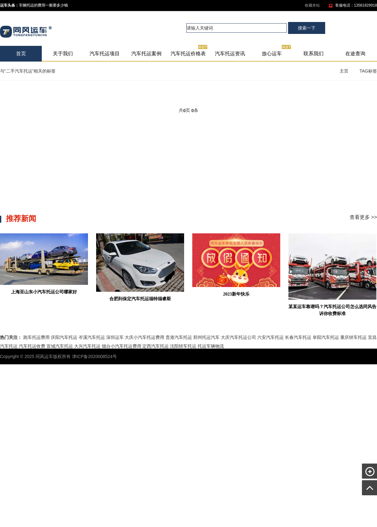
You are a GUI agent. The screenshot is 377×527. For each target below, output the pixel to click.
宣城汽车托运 (59, 346)
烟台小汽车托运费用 (121, 346)
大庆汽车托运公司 (238, 337)
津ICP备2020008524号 (94, 356)
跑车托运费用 (36, 337)
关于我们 (63, 53)
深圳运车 (115, 337)
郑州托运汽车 (206, 337)
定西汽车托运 (155, 346)
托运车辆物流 (211, 346)
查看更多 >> (363, 217)
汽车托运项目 (105, 53)
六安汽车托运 (270, 337)
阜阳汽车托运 (326, 337)
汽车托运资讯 (230, 53)
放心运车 (277, 51)
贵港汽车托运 (179, 337)
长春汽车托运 (298, 337)
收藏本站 (312, 5)
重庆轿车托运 (353, 337)
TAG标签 (368, 70)
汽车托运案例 (146, 53)
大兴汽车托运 (87, 346)
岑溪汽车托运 (92, 337)
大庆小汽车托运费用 (144, 337)
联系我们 (313, 53)
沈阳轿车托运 (183, 346)
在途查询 (355, 53)
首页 (21, 53)
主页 (344, 70)
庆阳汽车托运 (64, 337)
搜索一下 (306, 27)
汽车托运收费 (32, 346)
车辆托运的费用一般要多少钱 (43, 5)
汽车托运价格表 (189, 51)
